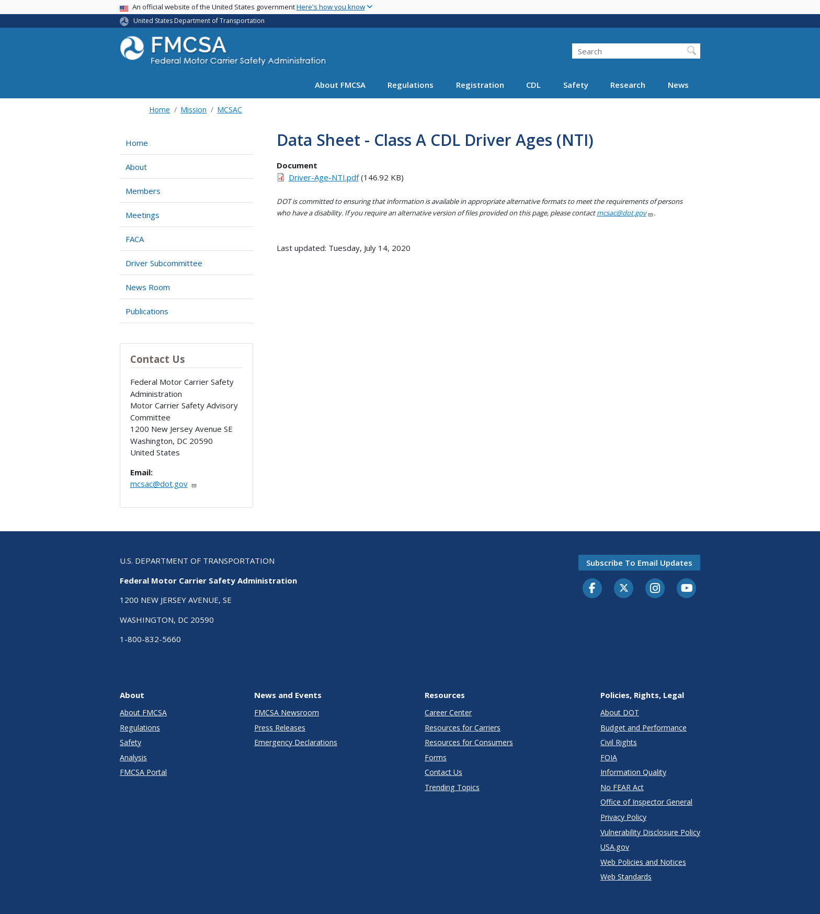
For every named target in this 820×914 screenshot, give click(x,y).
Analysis (133, 757)
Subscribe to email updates (639, 562)
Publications (147, 311)
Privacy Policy (623, 817)
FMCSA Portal (143, 772)
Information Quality (633, 772)
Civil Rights (618, 742)
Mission (193, 110)
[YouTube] (687, 589)
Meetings (143, 215)
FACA (135, 239)
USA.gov (614, 847)
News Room (148, 287)
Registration (480, 84)
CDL (533, 84)
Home (159, 110)
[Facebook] (592, 589)
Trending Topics (452, 787)
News (678, 84)
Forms (436, 757)
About (136, 167)
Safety (575, 84)
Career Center (448, 712)
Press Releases (279, 728)
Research (627, 84)
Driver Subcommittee (164, 263)
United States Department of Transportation (199, 20)
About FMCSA (340, 84)
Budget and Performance (643, 728)
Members (143, 191)
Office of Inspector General (646, 802)
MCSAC (229, 110)
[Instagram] (655, 589)
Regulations (411, 84)
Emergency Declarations (295, 742)
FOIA (608, 757)
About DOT (619, 712)
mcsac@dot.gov (163, 483)
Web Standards (626, 877)
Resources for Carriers (462, 728)
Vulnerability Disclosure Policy (650, 832)
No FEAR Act (622, 787)
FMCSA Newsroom (286, 712)
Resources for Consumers (469, 742)
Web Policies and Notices (643, 862)
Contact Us (443, 772)
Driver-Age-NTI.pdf (324, 177)
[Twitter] (624, 588)
